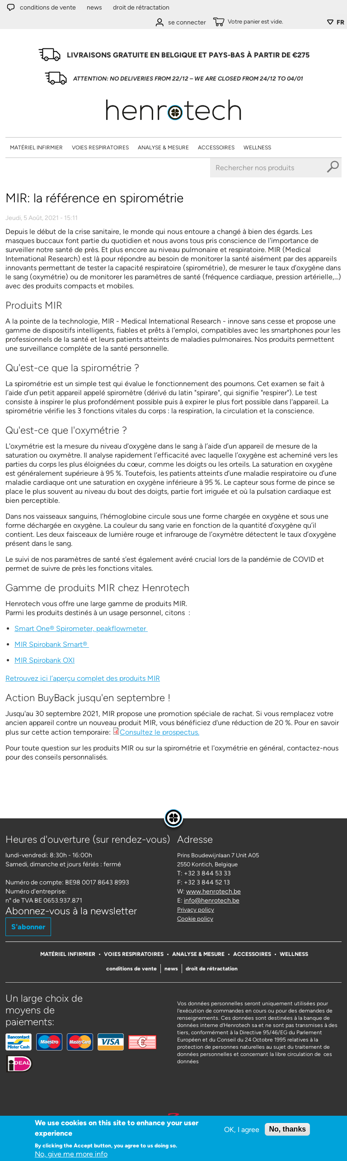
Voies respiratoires (100, 147)
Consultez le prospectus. (159, 732)
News (94, 7)
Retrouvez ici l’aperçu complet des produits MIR (82, 678)
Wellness (257, 147)
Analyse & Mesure (163, 147)
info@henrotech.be (211, 900)
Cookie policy (195, 918)
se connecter (187, 22)
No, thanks (287, 1129)
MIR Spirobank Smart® (51, 644)
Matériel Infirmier (36, 147)
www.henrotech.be (213, 891)
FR (340, 22)
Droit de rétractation (141, 7)
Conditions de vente (48, 7)
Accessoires (216, 147)
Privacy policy (195, 909)
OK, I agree (241, 1129)
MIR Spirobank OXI (44, 660)
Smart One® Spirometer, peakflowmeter (81, 628)
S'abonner (28, 926)
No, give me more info (71, 1154)
